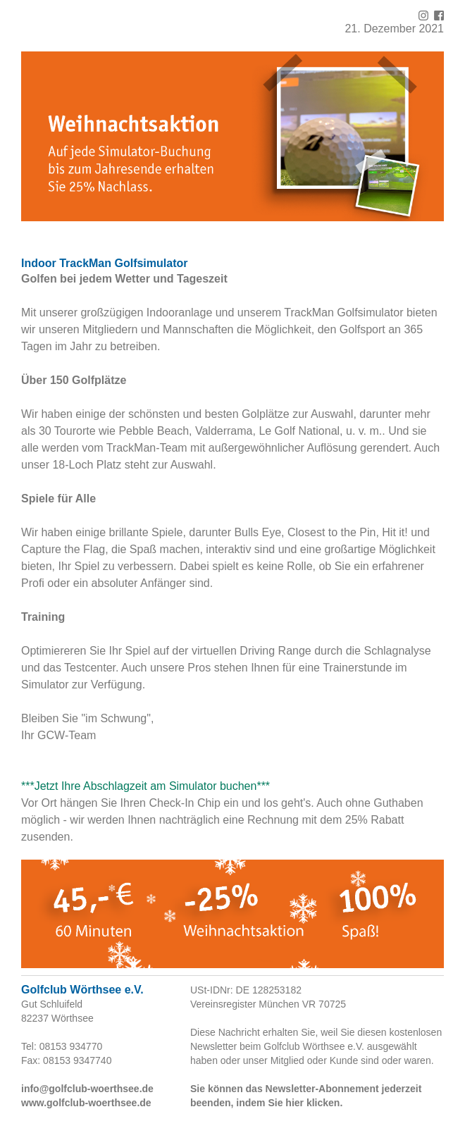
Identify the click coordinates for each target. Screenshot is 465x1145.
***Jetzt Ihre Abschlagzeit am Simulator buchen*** (145, 786)
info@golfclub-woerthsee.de (87, 1088)
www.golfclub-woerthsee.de (86, 1102)
